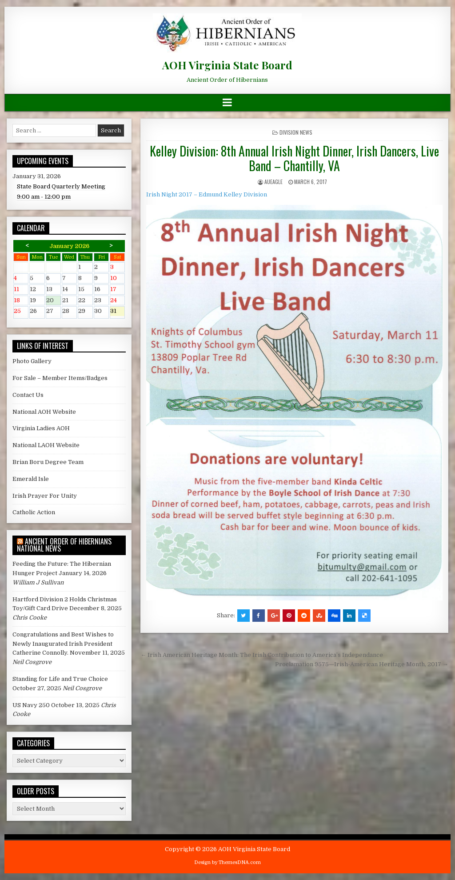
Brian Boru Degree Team (48, 462)
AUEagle (273, 181)
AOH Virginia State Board (227, 65)
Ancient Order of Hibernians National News (64, 545)
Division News (295, 132)
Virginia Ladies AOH (41, 428)
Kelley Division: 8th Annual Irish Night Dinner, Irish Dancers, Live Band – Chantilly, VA (294, 158)
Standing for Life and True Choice (60, 679)
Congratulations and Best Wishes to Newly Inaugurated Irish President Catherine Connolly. (63, 643)
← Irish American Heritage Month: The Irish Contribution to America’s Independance (261, 655)
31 (117, 312)
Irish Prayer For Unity (44, 495)
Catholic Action (33, 512)
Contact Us (28, 395)
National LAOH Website (46, 445)
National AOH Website (44, 411)
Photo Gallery (32, 361)
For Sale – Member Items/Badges (60, 378)
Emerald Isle (30, 479)
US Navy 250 (31, 705)
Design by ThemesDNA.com (227, 862)
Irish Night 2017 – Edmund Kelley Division (206, 194)
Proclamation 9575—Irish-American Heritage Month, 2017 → (361, 664)
